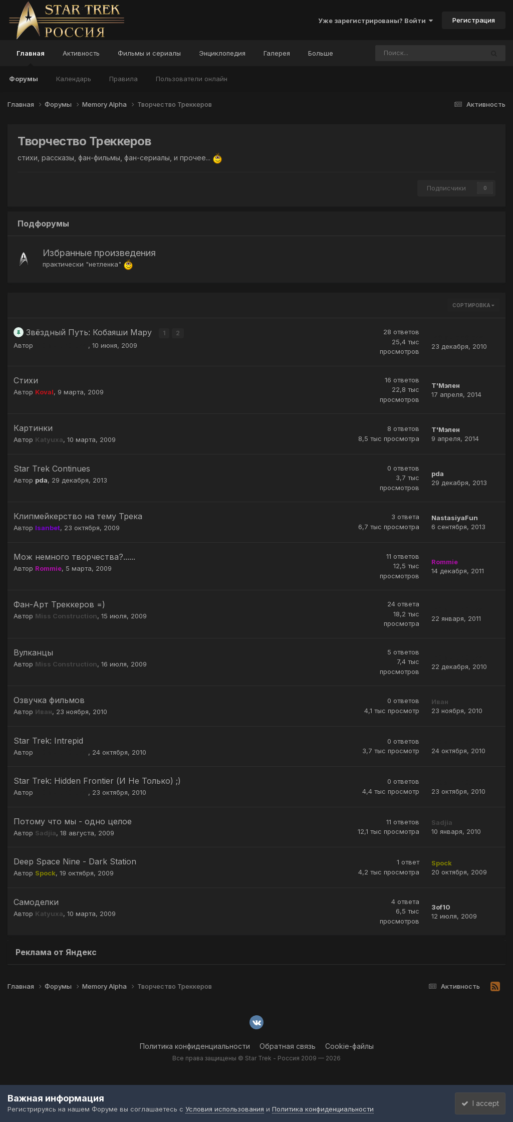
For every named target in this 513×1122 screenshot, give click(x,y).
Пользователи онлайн (191, 79)
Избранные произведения (99, 253)
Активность (81, 53)
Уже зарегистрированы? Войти (375, 21)
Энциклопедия (222, 53)
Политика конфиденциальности (195, 1046)
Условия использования (224, 1109)
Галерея (277, 53)
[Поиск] (402, 53)
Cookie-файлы (349, 1046)
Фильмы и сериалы (149, 53)
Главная (31, 57)
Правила (123, 79)
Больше (320, 53)
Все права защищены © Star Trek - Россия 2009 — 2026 (256, 1058)
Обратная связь (288, 1046)
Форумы (23, 79)
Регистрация (473, 20)
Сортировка (473, 305)
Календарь (73, 79)
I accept (476, 1103)
